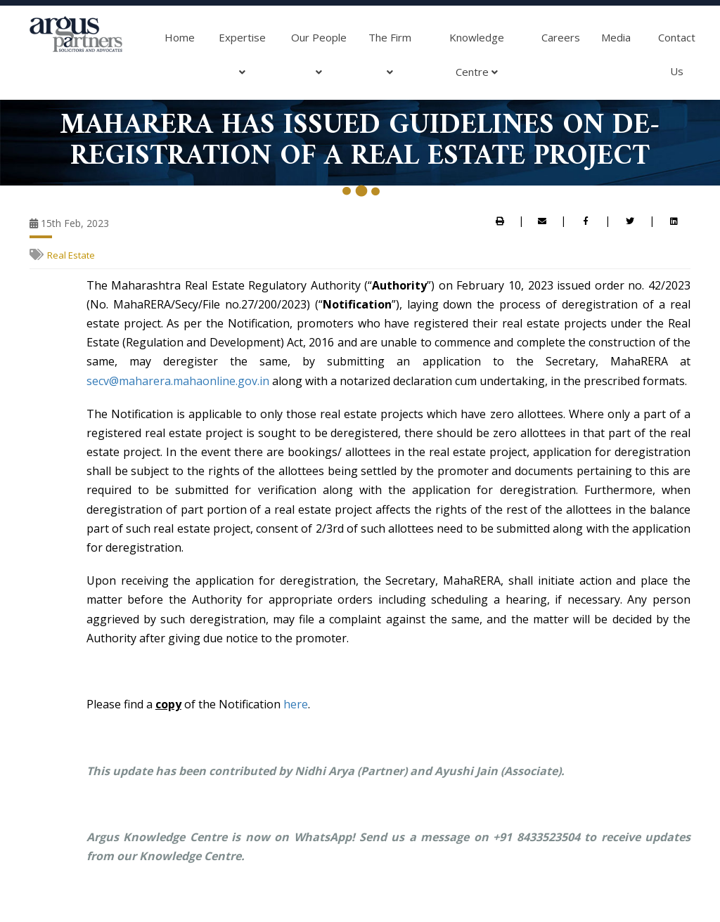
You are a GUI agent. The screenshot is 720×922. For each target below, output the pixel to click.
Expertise (242, 59)
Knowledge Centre (476, 59)
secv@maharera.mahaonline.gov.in (177, 381)
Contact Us (676, 54)
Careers (560, 37)
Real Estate (71, 255)
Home (180, 37)
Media (616, 37)
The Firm (389, 59)
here (295, 704)
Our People (319, 59)
